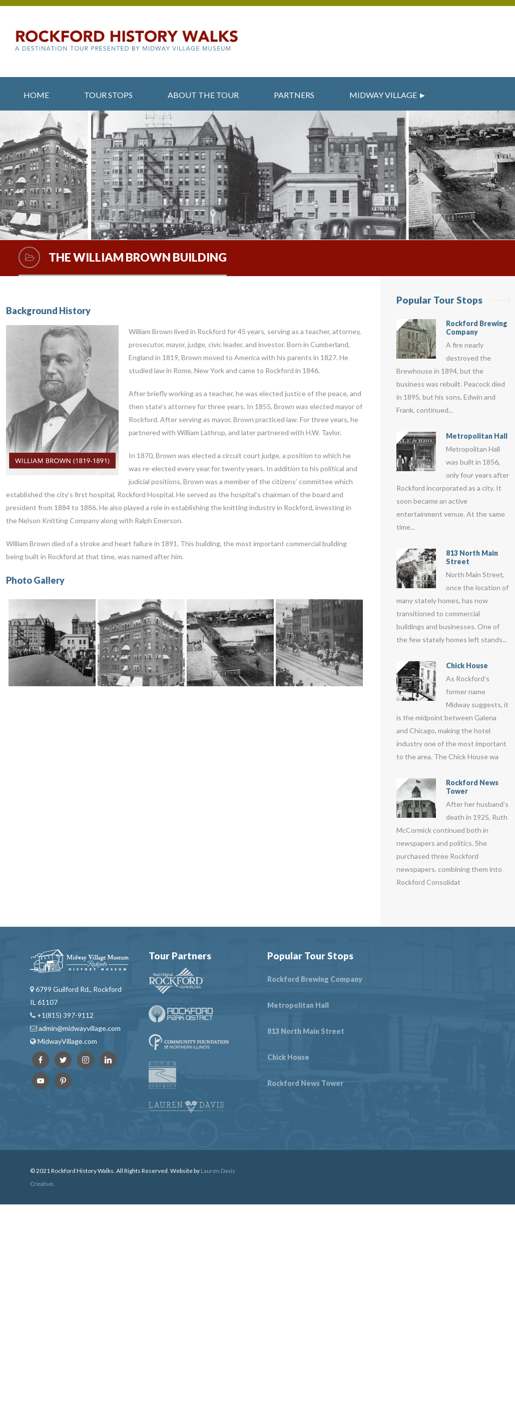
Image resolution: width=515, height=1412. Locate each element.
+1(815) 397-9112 (65, 1015)
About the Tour (203, 95)
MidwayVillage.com (67, 1041)
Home (36, 95)
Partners (294, 95)
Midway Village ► (387, 95)
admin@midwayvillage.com (79, 1028)
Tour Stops (108, 95)
